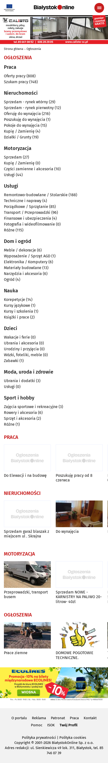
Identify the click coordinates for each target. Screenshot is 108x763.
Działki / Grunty (17, 137)
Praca (74, 718)
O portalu (19, 718)
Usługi (9, 174)
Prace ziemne (15, 652)
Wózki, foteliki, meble (23, 355)
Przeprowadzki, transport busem (26, 594)
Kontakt (90, 718)
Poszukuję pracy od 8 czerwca (74, 477)
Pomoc (36, 725)
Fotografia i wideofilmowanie (29, 224)
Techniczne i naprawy (22, 200)
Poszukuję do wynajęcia (24, 119)
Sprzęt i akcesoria (20, 418)
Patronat (58, 718)
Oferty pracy (15, 76)
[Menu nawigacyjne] (99, 8)
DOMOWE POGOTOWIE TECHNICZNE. (74, 655)
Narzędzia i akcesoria (23, 273)
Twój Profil (68, 725)
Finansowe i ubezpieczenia (27, 218)
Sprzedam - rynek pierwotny (29, 107)
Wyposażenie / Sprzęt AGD (27, 256)
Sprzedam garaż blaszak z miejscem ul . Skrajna (26, 533)
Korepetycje (14, 299)
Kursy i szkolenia (18, 311)
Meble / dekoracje (20, 250)
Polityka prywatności (39, 737)
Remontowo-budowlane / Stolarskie (36, 195)
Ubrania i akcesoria (21, 343)
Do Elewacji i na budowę (25, 475)
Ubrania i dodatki (19, 380)
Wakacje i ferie (17, 337)
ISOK (51, 725)
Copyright (22, 742)
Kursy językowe (17, 305)
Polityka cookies (72, 737)
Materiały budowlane (22, 267)
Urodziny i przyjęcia (21, 349)
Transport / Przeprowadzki (27, 212)
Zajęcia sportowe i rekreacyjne (31, 406)
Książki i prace (16, 317)
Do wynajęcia (67, 531)
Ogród (9, 279)
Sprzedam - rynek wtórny (26, 102)
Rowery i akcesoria (20, 412)
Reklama (39, 718)
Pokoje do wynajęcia (22, 125)
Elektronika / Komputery (25, 262)
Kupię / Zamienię (19, 131)
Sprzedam (13, 157)
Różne (9, 230)
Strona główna (13, 49)
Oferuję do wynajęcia (22, 113)
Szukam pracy (16, 82)
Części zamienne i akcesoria (28, 169)
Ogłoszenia (34, 49)
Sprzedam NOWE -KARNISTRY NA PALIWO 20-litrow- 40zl (79, 597)
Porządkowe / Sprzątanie (26, 206)
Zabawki (11, 360)
